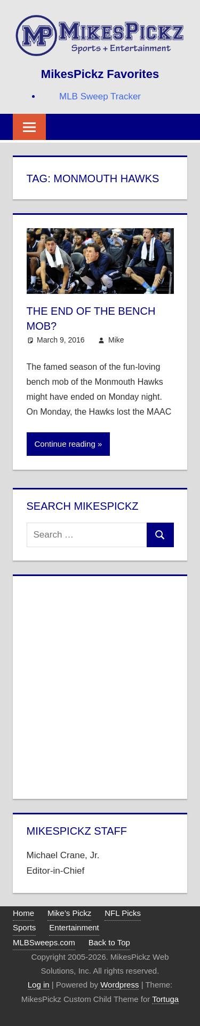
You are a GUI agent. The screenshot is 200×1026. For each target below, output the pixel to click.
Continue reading (65, 443)
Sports (24, 927)
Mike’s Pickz (69, 913)
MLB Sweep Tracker (100, 96)
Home (23, 913)
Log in (39, 984)
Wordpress (119, 984)
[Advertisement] (100, 685)
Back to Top (109, 942)
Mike (116, 340)
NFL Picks (123, 913)
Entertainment (74, 927)
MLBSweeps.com (44, 942)
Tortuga (165, 999)
